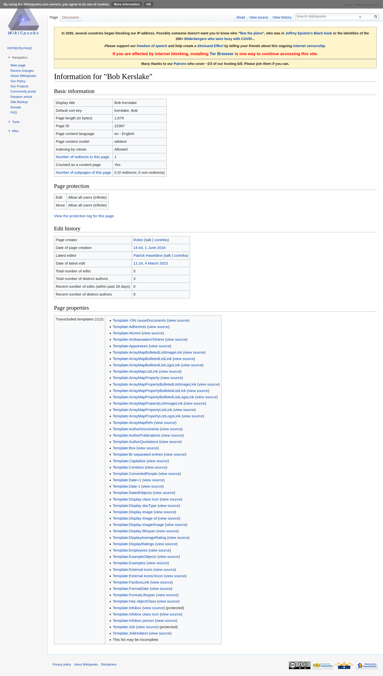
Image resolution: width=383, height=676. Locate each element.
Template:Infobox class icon (136, 614)
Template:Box (124, 448)
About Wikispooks (23, 76)
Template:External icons (132, 569)
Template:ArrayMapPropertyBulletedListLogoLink (153, 397)
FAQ (14, 112)
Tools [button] (16, 122)
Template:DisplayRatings (133, 544)
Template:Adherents (129, 327)
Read (241, 17)
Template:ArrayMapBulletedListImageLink (147, 352)
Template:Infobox (127, 608)
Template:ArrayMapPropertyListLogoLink (147, 416)
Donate (16, 107)
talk (148, 240)
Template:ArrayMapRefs (133, 422)
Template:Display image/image (138, 524)
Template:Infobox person (133, 620)
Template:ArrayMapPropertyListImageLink (148, 403)
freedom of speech (152, 46)
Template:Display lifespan (134, 531)
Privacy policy (62, 664)
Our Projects (19, 86)
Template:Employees (130, 550)
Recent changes (22, 70)
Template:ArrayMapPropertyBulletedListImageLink (154, 384)
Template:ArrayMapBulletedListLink (142, 359)
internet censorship (309, 46)
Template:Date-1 (126, 486)
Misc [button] (15, 131)
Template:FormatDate (131, 588)
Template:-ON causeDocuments (139, 320)
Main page (18, 65)
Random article (21, 97)
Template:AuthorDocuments (136, 429)
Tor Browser (222, 53)
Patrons (180, 64)
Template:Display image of (135, 518)
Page (54, 17)
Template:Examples (129, 563)
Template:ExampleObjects (134, 556)
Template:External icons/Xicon (138, 576)
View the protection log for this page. (84, 216)
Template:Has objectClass (134, 601)
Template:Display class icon (136, 499)
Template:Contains (128, 467)
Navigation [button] (19, 57)
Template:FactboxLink (131, 582)
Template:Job (124, 627)
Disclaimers (109, 664)
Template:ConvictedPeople (135, 473)
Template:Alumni (126, 333)
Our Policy (18, 81)
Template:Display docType (135, 505)
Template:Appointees (130, 346)
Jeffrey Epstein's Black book (308, 33)
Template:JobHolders (130, 633)
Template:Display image (132, 512)
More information (127, 4)
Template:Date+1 (127, 480)
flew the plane (251, 33)
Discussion (70, 17)
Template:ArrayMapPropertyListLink (142, 410)
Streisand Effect (210, 46)
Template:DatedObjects (132, 493)
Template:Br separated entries (138, 454)
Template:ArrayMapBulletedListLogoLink (146, 365)
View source (258, 17)
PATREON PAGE (19, 48)
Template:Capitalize (129, 461)
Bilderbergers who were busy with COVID (218, 39)
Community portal (23, 91)
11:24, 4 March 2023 (150, 263)
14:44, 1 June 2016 (149, 248)
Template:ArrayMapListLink (135, 371)
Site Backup (19, 102)
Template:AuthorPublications (136, 435)
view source (178, 320)
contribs (161, 240)
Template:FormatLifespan (134, 595)
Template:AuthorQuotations (135, 442)
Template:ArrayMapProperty (136, 378)
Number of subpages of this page (83, 172)
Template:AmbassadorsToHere (138, 339)
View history (282, 17)
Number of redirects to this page (82, 157)
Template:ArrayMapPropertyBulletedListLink (149, 391)
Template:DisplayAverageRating (139, 537)
